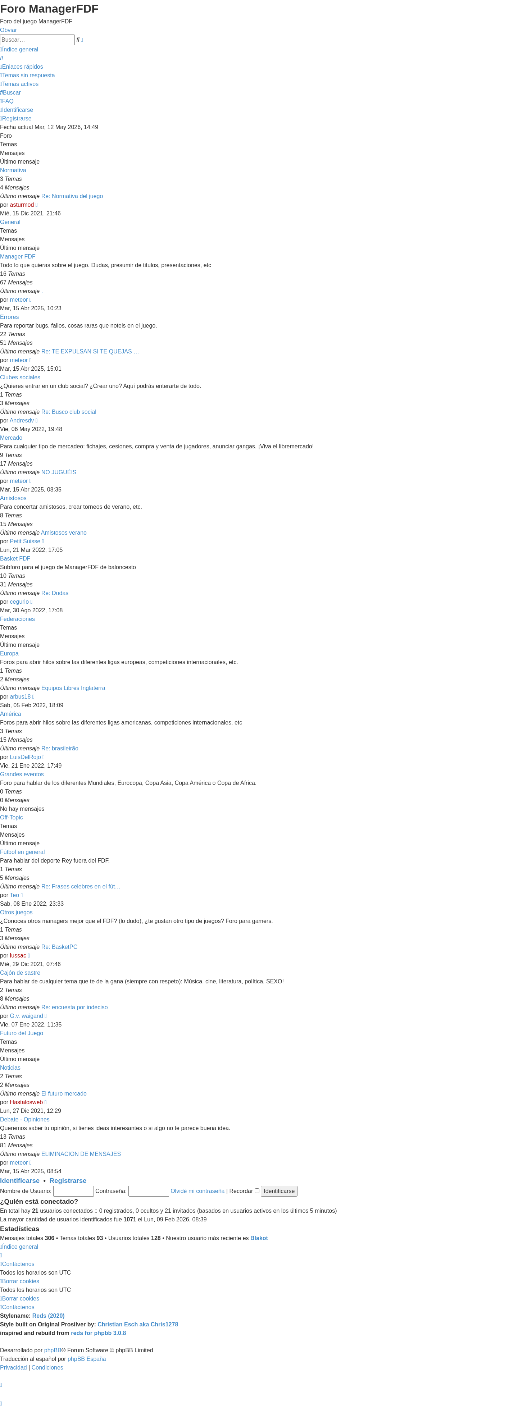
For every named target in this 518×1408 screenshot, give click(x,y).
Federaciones (17, 619)
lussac (18, 955)
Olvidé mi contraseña (197, 1191)
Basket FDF (15, 559)
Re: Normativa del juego (72, 196)
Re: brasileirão (59, 748)
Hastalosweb (26, 1102)
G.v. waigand (26, 1016)
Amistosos (13, 498)
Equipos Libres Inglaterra (73, 688)
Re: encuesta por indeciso (74, 1007)
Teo (14, 895)
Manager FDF (18, 256)
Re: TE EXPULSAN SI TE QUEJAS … (90, 351)
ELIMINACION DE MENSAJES (81, 1154)
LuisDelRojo (25, 757)
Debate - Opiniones (25, 1119)
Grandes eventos (22, 774)
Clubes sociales (20, 377)
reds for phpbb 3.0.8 (98, 1333)
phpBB (53, 1350)
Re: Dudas (55, 593)
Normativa (13, 170)
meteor (19, 300)
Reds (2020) (48, 1316)
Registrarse (68, 1180)
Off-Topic (11, 817)
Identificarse (20, 1180)
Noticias (10, 1068)
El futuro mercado (64, 1094)
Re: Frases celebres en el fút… (81, 886)
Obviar (8, 30)
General (10, 222)
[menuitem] (1, 58)
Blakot (259, 1238)
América (10, 714)
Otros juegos (16, 912)
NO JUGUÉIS (59, 472)
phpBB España (87, 1359)
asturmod (22, 205)
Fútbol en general (22, 852)
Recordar (244, 1191)
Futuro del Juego (21, 1033)
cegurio (19, 602)
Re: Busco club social (68, 412)
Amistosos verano (64, 533)
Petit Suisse (25, 541)
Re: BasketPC (59, 947)
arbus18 (20, 697)
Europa (9, 653)
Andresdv (22, 420)
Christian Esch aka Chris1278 (137, 1324)
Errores (9, 317)
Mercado (11, 438)
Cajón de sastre (20, 973)
